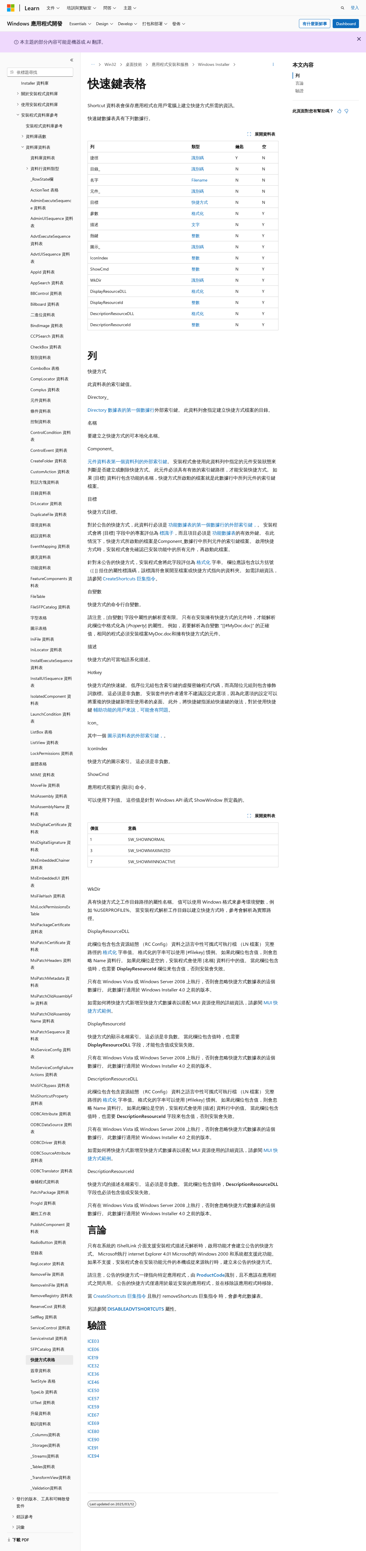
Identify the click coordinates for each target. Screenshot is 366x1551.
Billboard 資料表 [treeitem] (44, 288)
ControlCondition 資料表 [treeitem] (50, 419)
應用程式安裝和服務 (170, 64)
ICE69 (93, 1423)
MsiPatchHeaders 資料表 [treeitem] (50, 947)
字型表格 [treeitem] (38, 601)
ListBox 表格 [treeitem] (41, 716)
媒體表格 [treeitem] (38, 747)
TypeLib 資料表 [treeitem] (43, 1376)
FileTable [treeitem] (37, 580)
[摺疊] (72, 60)
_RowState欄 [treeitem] (41, 163)
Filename (199, 180)
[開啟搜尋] (342, 8)
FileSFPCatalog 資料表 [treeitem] (50, 591)
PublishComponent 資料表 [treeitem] (50, 1211)
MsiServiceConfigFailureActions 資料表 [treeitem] (51, 1055)
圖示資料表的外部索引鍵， (135, 735)
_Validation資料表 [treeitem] (46, 1472)
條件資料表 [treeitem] (40, 395)
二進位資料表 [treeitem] (42, 298)
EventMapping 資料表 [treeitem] (50, 530)
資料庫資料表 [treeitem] (42, 141)
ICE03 (93, 1341)
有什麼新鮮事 (314, 23)
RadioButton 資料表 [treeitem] (48, 1226)
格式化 (197, 213)
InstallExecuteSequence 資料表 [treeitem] (51, 648)
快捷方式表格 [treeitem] (42, 1343)
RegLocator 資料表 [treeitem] (47, 1247)
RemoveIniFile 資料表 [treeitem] (49, 1269)
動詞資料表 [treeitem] (40, 1407)
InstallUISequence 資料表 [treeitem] (51, 665)
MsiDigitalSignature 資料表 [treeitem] (50, 829)
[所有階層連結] (93, 64)
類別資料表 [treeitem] (40, 341)
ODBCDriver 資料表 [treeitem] (48, 1126)
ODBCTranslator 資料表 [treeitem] (51, 1154)
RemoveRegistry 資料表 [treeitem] (51, 1279)
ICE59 (93, 1406)
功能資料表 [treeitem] (40, 551)
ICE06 (93, 1349)
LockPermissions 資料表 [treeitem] (51, 737)
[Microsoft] (11, 8)
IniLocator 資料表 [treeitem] (46, 633)
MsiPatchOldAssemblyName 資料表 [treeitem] (50, 1001)
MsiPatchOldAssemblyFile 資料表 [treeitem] (51, 983)
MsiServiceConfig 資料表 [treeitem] (50, 1037)
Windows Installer (214, 64)
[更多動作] (273, 64)
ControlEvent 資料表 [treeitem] (48, 434)
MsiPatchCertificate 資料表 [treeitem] (50, 930)
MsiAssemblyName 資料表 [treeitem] (50, 794)
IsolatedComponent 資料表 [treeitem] (50, 683)
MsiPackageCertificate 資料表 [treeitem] (50, 912)
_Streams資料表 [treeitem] (44, 1440)
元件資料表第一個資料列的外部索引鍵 (127, 461)
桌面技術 (134, 64)
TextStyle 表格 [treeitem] (43, 1365)
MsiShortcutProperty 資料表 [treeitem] (49, 1083)
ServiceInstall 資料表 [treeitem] (48, 1322)
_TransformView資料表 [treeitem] (50, 1461)
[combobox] (40, 72)
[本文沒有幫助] (346, 110)
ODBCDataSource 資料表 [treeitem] (51, 1112)
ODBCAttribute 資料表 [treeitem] (50, 1097)
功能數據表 (224, 533)
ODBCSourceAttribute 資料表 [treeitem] (50, 1140)
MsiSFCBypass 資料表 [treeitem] (50, 1069)
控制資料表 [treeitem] (40, 405)
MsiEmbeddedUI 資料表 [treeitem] (49, 865)
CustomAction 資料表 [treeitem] (50, 455)
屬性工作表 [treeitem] (40, 1197)
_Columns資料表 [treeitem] (45, 1418)
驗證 (299, 90)
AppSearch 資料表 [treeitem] (47, 266)
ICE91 (93, 1447)
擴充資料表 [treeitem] (40, 541)
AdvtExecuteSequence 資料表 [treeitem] (50, 223)
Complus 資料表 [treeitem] (45, 373)
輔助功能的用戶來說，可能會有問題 (130, 710)
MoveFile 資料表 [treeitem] (45, 769)
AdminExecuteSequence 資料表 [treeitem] (50, 188)
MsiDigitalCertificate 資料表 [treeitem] (51, 812)
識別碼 (197, 157)
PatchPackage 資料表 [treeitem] (49, 1176)
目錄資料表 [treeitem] (40, 477)
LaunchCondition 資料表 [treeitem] (50, 701)
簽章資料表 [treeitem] (40, 1354)
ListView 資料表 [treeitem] (44, 726)
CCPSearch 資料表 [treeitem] (47, 320)
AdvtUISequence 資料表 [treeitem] (50, 241)
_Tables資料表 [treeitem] (42, 1450)
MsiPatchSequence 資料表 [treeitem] (50, 1019)
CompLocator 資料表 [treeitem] (49, 362)
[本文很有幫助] (339, 110)
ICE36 (93, 1374)
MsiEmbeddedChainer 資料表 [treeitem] (50, 847)
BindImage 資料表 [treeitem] (46, 309)
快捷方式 (199, 202)
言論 (299, 83)
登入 (355, 7)
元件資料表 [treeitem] (40, 384)
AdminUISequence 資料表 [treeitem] (51, 205)
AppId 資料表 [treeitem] (42, 256)
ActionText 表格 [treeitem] (44, 174)
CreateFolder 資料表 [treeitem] (48, 444)
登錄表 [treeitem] (36, 1236)
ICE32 (93, 1365)
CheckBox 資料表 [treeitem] (45, 331)
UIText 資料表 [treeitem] (42, 1386)
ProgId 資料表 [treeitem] (43, 1187)
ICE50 (93, 1390)
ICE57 (93, 1398)
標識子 (167, 533)
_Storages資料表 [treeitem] (45, 1429)
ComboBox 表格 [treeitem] (44, 352)
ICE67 (93, 1415)
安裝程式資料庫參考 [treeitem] (44, 109)
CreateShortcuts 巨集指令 (129, 578)
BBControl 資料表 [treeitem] (46, 277)
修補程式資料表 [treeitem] (44, 1165)
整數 (195, 235)
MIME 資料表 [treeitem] (42, 758)
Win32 (110, 64)
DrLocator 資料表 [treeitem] (46, 487)
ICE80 (93, 1431)
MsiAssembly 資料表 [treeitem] (48, 780)
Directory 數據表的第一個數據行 (121, 410)
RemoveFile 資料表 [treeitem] (47, 1258)
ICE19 (93, 1357)
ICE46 (93, 1382)
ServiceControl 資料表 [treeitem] (50, 1311)
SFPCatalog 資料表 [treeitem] (47, 1333)
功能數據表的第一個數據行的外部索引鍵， (212, 524)
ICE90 (93, 1439)
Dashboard (346, 23)
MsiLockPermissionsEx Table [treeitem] (50, 894)
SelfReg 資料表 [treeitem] (43, 1301)
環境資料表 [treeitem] (40, 509)
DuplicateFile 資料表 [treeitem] (48, 498)
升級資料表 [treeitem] (40, 1397)
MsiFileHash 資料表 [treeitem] (47, 880)
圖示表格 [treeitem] (38, 612)
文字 (195, 224)
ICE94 (93, 1456)
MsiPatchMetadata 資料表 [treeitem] (50, 965)
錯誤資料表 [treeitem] (40, 519)
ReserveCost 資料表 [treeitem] (48, 1290)
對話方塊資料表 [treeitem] (44, 466)
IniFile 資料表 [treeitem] (42, 623)
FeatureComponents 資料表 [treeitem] (51, 566)
